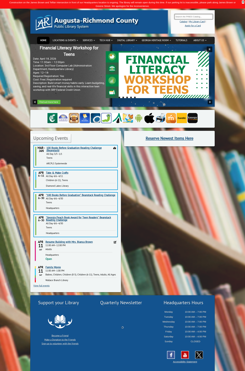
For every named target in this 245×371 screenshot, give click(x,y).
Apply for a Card (193, 25)
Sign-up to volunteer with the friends (60, 343)
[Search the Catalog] (194, 16)
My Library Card (197, 21)
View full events (41, 285)
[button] (209, 49)
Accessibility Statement (185, 361)
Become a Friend (60, 335)
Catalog (183, 21)
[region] (122, 75)
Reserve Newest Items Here (169, 138)
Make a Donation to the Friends (60, 339)
